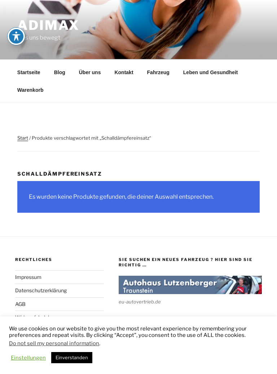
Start (22, 138)
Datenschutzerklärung (41, 290)
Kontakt (123, 72)
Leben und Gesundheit (210, 72)
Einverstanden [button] (72, 357)
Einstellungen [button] (28, 358)
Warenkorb (30, 90)
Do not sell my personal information (54, 343)
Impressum (28, 277)
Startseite (28, 72)
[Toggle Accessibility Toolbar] (16, 16)
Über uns (90, 72)
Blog (59, 72)
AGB (20, 304)
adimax (48, 25)
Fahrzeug (158, 72)
